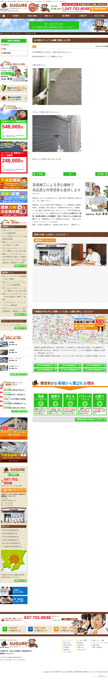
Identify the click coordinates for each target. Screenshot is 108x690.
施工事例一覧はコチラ (18, 374)
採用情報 (66, 649)
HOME (55, 6)
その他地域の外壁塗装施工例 (94, 370)
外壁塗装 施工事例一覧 (8, 344)
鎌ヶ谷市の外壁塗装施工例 (69, 370)
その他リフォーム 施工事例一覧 (9, 368)
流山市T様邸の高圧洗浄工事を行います (15, 389)
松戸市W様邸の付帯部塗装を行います (15, 402)
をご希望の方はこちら (14, 629)
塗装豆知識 (6, 53)
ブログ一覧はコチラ (18, 411)
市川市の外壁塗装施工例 (94, 365)
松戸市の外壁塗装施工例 (45, 365)
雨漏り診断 (96, 645)
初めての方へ (67, 642)
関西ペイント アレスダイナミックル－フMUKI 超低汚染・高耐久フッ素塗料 (14, 296)
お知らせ (6, 45)
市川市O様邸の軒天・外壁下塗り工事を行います (15, 393)
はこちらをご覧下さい (12, 98)
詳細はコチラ (19, 265)
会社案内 (16, 16)
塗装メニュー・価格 (98, 640)
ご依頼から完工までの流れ (11, 591)
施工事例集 (66, 16)
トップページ (67, 640)
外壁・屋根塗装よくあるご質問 (11, 600)
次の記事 (40, 174)
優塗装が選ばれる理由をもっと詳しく (90, 419)
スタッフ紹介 (67, 652)
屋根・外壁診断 (97, 647)
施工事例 (80, 642)
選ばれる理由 (32, 16)
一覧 (69, 174)
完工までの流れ (99, 16)
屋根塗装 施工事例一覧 (8, 352)
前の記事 (101, 174)
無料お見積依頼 (100, 9)
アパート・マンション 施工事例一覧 (11, 360)
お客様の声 (82, 16)
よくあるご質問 (82, 640)
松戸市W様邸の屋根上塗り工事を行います (15, 407)
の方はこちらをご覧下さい (13, 88)
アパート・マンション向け (100, 642)
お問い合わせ (57, 9)
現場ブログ (81, 647)
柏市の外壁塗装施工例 (69, 365)
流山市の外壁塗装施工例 (45, 370)
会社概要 (66, 647)
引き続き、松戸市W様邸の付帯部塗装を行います (15, 398)
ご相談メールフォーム (15, 490)
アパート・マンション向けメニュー (14, 325)
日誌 (34, 46)
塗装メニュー (49, 16)
